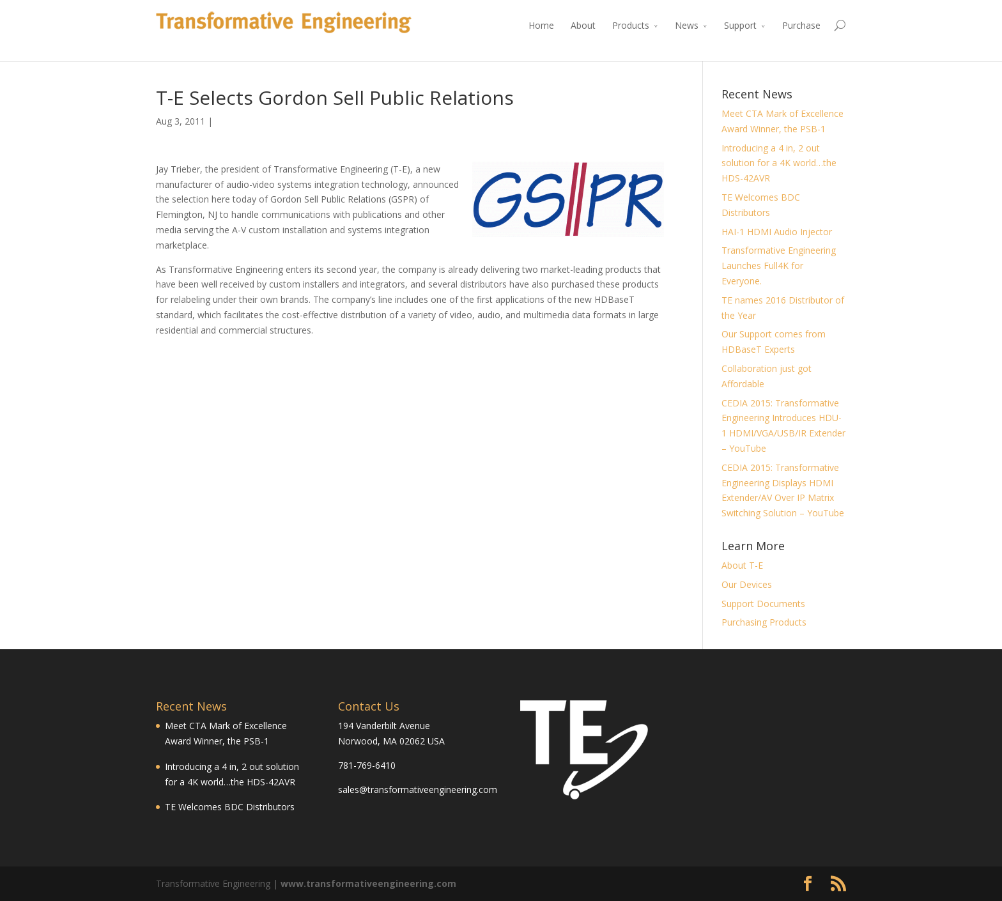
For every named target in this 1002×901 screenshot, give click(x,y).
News (686, 25)
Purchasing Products (763, 622)
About (583, 25)
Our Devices (746, 584)
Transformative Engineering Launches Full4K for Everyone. (778, 265)
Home (541, 25)
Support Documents (763, 603)
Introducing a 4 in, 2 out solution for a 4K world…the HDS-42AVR (778, 163)
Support (740, 25)
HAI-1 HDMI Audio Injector (776, 232)
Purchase (801, 25)
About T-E (742, 565)
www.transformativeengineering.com (368, 883)
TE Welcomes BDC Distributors (230, 807)
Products (630, 25)
